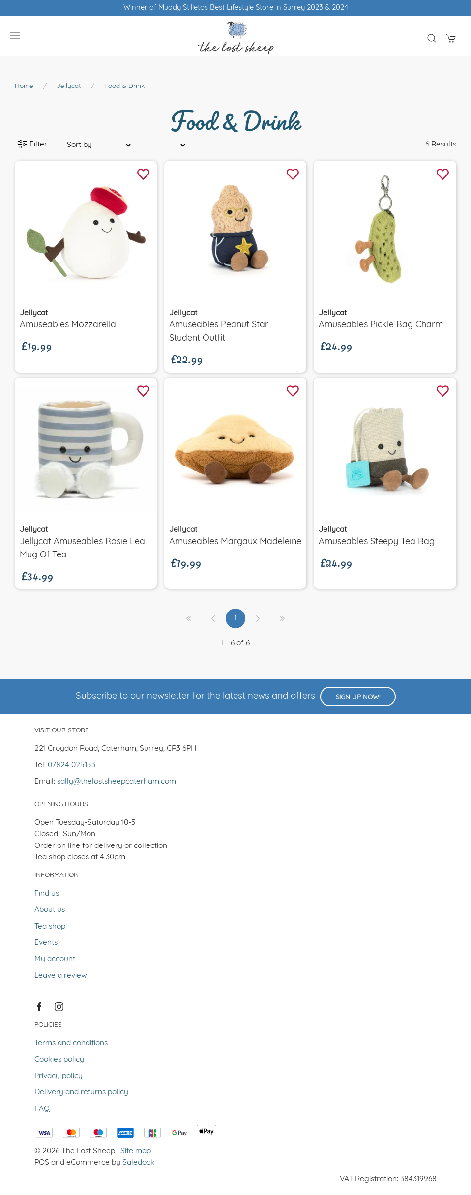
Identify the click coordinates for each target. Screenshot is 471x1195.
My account (54, 959)
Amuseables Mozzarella (68, 325)
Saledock (138, 1162)
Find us (46, 894)
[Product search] (432, 38)
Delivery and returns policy (81, 1092)
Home (24, 86)
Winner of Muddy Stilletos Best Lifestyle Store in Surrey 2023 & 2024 (235, 8)
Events (46, 943)
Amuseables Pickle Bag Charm (381, 325)
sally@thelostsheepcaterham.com (116, 782)
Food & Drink (124, 86)
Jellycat (69, 86)
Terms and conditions (71, 1043)
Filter (32, 144)
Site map (135, 1151)
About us (49, 910)
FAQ (42, 1109)
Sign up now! (358, 697)
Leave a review (60, 976)
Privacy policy (58, 1076)
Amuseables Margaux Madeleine (235, 542)
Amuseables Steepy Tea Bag (377, 542)
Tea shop (49, 927)
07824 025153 (71, 765)
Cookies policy (59, 1060)
